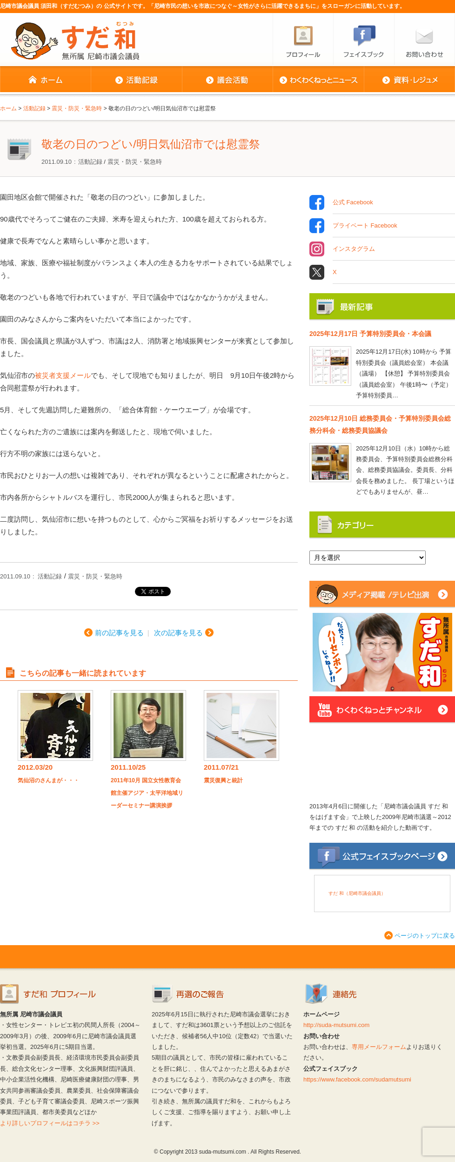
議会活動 (227, 80)
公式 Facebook (353, 202)
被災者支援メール (63, 375)
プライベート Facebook (365, 225)
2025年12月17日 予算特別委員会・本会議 (370, 333)
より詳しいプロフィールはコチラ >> (50, 1123)
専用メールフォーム (379, 1046)
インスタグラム (354, 249)
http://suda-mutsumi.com (336, 1024)
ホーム (45, 80)
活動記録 (136, 80)
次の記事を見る (178, 633)
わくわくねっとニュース (318, 80)
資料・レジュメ (409, 80)
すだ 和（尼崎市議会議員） (357, 893)
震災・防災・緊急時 (134, 161)
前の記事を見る (119, 633)
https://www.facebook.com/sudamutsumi (357, 1079)
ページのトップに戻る (425, 935)
